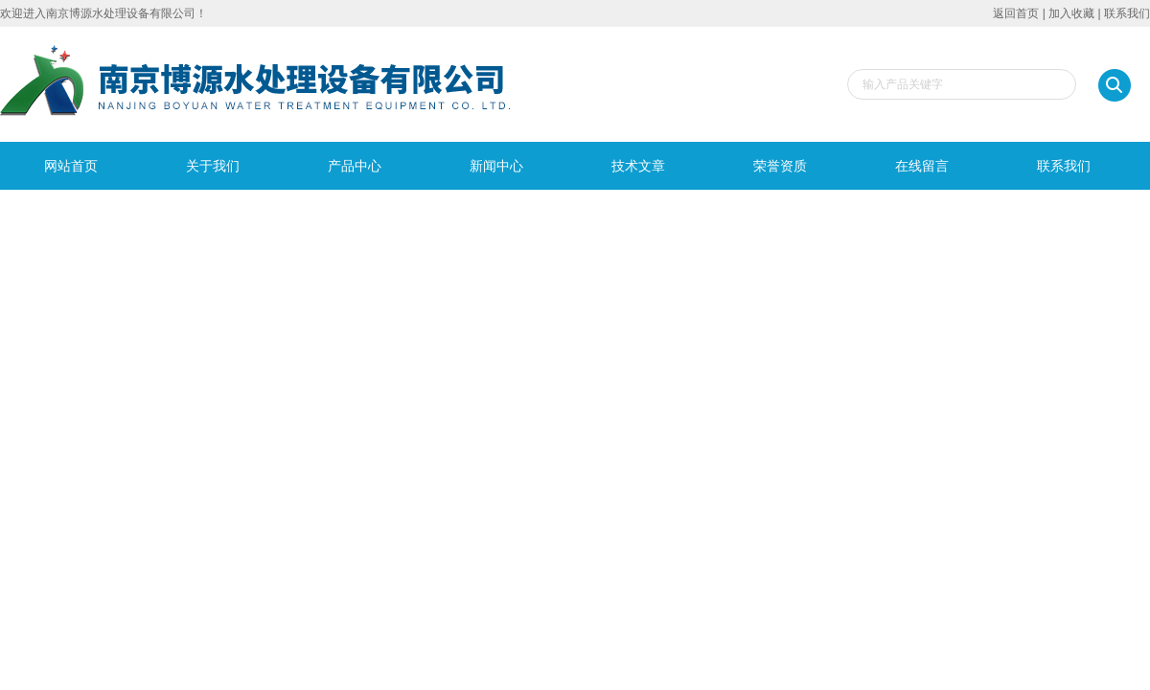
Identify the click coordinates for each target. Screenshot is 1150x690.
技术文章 (638, 165)
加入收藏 (1071, 13)
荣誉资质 (780, 165)
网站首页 (71, 165)
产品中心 (354, 165)
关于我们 (213, 165)
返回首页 (1016, 13)
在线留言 (922, 165)
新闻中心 (496, 165)
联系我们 (1127, 13)
